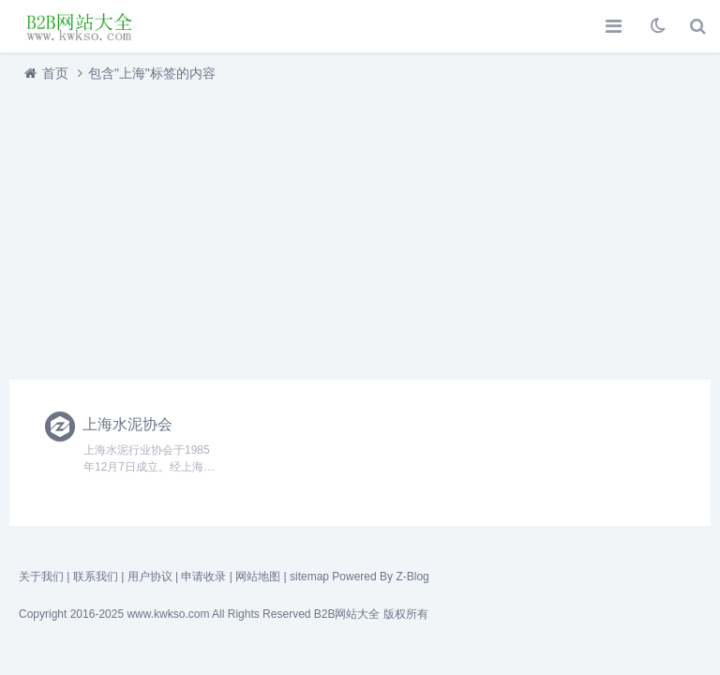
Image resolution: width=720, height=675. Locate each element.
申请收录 (203, 576)
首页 (55, 73)
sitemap (309, 576)
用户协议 (150, 576)
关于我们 (41, 576)
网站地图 (257, 576)
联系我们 (95, 576)
